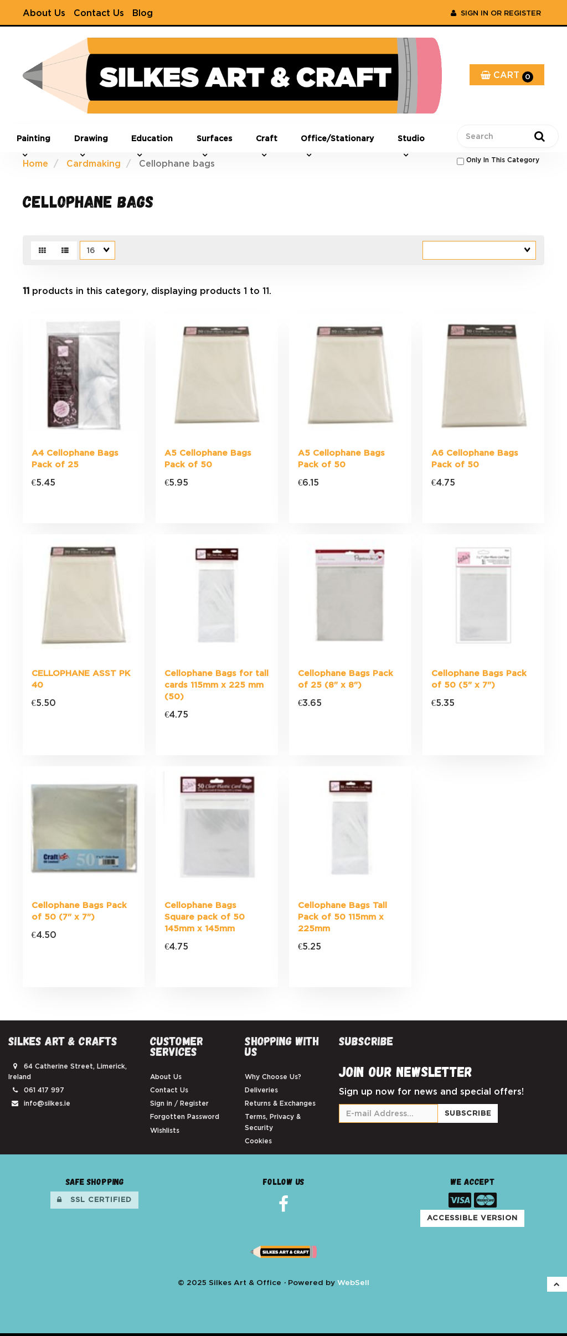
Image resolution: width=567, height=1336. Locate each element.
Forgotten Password (184, 1119)
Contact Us (99, 13)
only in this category (498, 160)
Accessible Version (472, 1220)
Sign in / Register (179, 1106)
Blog (142, 13)
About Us (44, 13)
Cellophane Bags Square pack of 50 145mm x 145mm (204, 918)
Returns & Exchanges (280, 1106)
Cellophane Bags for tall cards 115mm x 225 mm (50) (216, 686)
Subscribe (468, 1116)
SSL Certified (94, 1202)
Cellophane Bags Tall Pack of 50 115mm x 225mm (342, 918)
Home (35, 163)
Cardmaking (93, 163)
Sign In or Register (496, 13)
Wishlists (164, 1132)
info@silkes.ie (47, 1106)
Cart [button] (507, 76)
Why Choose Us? (273, 1078)
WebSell (353, 1284)
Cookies (258, 1143)
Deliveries (261, 1092)
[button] (557, 1286)
